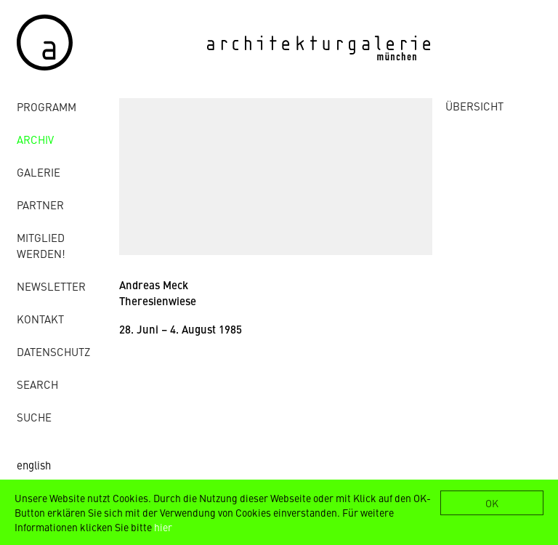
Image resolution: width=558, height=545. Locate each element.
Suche (34, 416)
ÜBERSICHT (474, 105)
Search (37, 384)
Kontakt (40, 318)
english (34, 464)
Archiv (35, 139)
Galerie (38, 171)
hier (163, 527)
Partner (40, 204)
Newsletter (51, 286)
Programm (46, 106)
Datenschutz (53, 351)
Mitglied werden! (41, 245)
